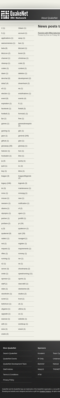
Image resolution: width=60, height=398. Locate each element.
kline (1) (21, 171)
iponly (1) (22, 161)
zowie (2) (4, 334)
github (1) (5, 141)
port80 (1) (22, 218)
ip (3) (3, 161)
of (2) (20, 208)
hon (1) (21, 151)
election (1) (5, 93)
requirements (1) (24, 249)
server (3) (5, 269)
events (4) (22, 98)
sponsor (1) (5, 279)
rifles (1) (4, 253)
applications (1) (7, 38)
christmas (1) (23, 58)
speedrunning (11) (25, 274)
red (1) (4, 243)
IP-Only (41, 359)
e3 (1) (3, 88)
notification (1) (23, 203)
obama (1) (5, 208)
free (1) (21, 118)
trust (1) (21, 299)
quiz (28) (21, 233)
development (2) (24, 78)
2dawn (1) (22, 28)
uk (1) (20, 304)
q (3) (3, 228)
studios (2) (22, 294)
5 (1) (3, 33)
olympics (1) (6, 213)
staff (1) (4, 284)
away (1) (21, 38)
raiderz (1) (5, 238)
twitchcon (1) (6, 304)
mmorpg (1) (22, 193)
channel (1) (5, 58)
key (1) (4, 171)
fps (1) (3, 118)
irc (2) (20, 166)
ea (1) (20, 88)
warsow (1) (5, 319)
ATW (39, 375)
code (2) (21, 63)
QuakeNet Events (10, 359)
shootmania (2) (24, 269)
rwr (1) (20, 259)
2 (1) (3, 28)
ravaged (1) (22, 238)
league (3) (5, 176)
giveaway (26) (6, 146)
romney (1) (22, 253)
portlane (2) (5, 223)
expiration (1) (6, 103)
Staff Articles (8, 369)
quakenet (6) (6, 233)
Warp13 (41, 369)
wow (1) (4, 329)
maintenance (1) (24, 188)
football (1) (5, 114)
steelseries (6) (23, 289)
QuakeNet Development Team (15, 364)
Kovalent (41, 353)
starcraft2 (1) (23, 284)
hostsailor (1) (6, 156)
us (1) (20, 314)
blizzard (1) (22, 48)
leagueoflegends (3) (24, 177)
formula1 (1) (23, 114)
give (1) (21, 141)
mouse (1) (5, 198)
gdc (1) (21, 131)
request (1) (5, 249)
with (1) (4, 324)
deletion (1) (22, 73)
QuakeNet (5, 15)
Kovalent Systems (45, 391)
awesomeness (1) (8, 43)
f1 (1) (20, 103)
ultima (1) (22, 309)
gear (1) (4, 136)
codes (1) (5, 68)
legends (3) (22, 183)
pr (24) (21, 223)
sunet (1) (4, 299)
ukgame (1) (5, 309)
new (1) (21, 198)
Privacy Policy (8, 380)
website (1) (22, 319)
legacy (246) (6, 183)
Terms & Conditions (10, 375)
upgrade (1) (5, 314)
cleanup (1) (5, 63)
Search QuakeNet (10, 353)
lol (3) (3, 188)
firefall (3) (22, 109)
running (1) (5, 259)
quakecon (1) (23, 228)
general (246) (23, 136)
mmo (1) (4, 193)
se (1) (20, 264)
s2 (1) (3, 264)
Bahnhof (41, 364)
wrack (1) (22, 329)
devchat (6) (5, 78)
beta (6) (4, 48)
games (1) (5, 124)
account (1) (22, 33)
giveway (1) (22, 146)
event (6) (4, 98)
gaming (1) (5, 131)
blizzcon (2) (5, 53)
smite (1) (4, 274)
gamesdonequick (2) (25, 125)
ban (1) (21, 43)
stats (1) (4, 289)
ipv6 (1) (4, 166)
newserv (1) (6, 203)
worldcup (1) (23, 324)
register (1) (22, 243)
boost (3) (21, 53)
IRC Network (19, 15)
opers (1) (21, 213)
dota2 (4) (4, 83)
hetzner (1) (5, 151)
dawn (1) (4, 73)
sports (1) (22, 279)
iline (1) (21, 156)
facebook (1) (6, 109)
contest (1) (22, 68)
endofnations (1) (24, 93)
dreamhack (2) (24, 83)
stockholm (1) (6, 294)
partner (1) (5, 218)
